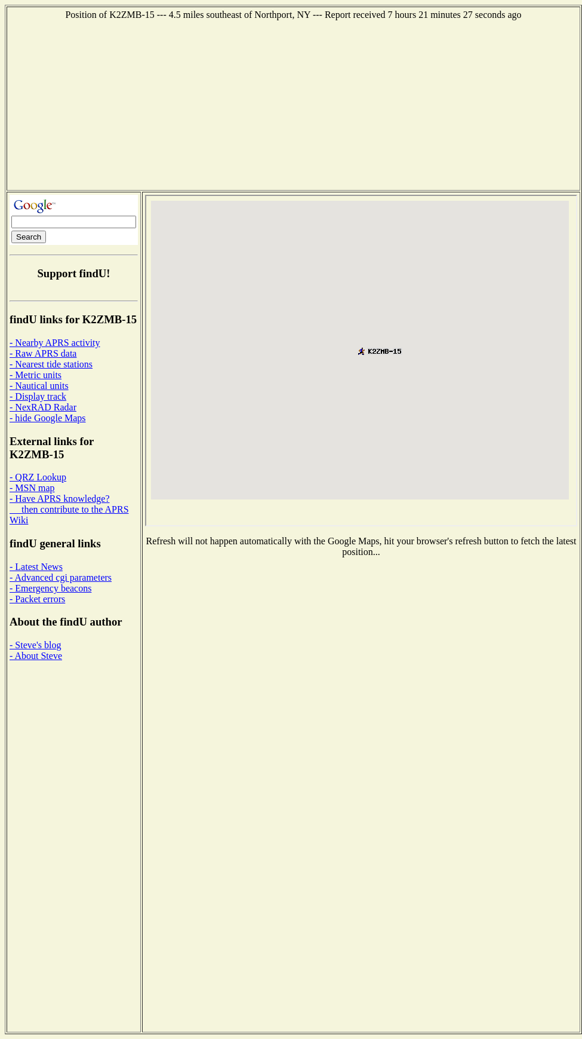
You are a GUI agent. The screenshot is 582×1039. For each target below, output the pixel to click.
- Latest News (36, 567)
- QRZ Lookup (38, 477)
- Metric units (35, 375)
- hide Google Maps (48, 418)
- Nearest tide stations (51, 364)
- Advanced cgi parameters (61, 577)
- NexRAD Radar (43, 407)
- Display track (38, 396)
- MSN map (32, 488)
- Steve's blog (35, 645)
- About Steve (36, 656)
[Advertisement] (294, 104)
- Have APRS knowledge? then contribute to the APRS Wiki (69, 509)
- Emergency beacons (50, 588)
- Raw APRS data (43, 353)
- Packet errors (37, 599)
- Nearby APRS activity (55, 343)
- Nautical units (39, 386)
